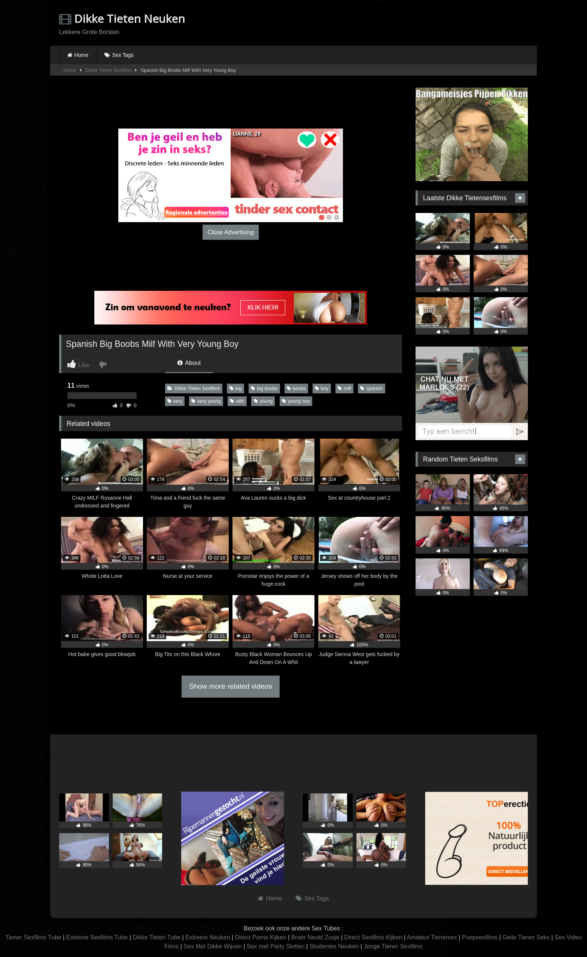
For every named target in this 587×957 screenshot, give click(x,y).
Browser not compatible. (440, 23)
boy (322, 388)
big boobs (264, 388)
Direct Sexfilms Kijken (373, 937)
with (237, 401)
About (189, 363)
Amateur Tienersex (432, 937)
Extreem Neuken (207, 937)
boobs (296, 388)
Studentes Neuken (334, 946)
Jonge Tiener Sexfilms (393, 946)
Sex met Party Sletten (276, 946)
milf (344, 388)
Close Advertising (230, 232)
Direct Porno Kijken (260, 937)
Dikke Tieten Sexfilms (108, 70)
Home (81, 55)
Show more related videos (230, 686)
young (263, 401)
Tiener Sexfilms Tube (33, 937)
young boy (296, 401)
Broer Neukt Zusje (315, 937)
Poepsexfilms (480, 937)
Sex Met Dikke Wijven (212, 946)
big (235, 388)
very (174, 401)
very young (206, 401)
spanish (371, 388)
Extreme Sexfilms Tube (97, 937)
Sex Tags (123, 55)
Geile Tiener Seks (526, 937)
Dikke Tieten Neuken (122, 18)
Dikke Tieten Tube (156, 937)
